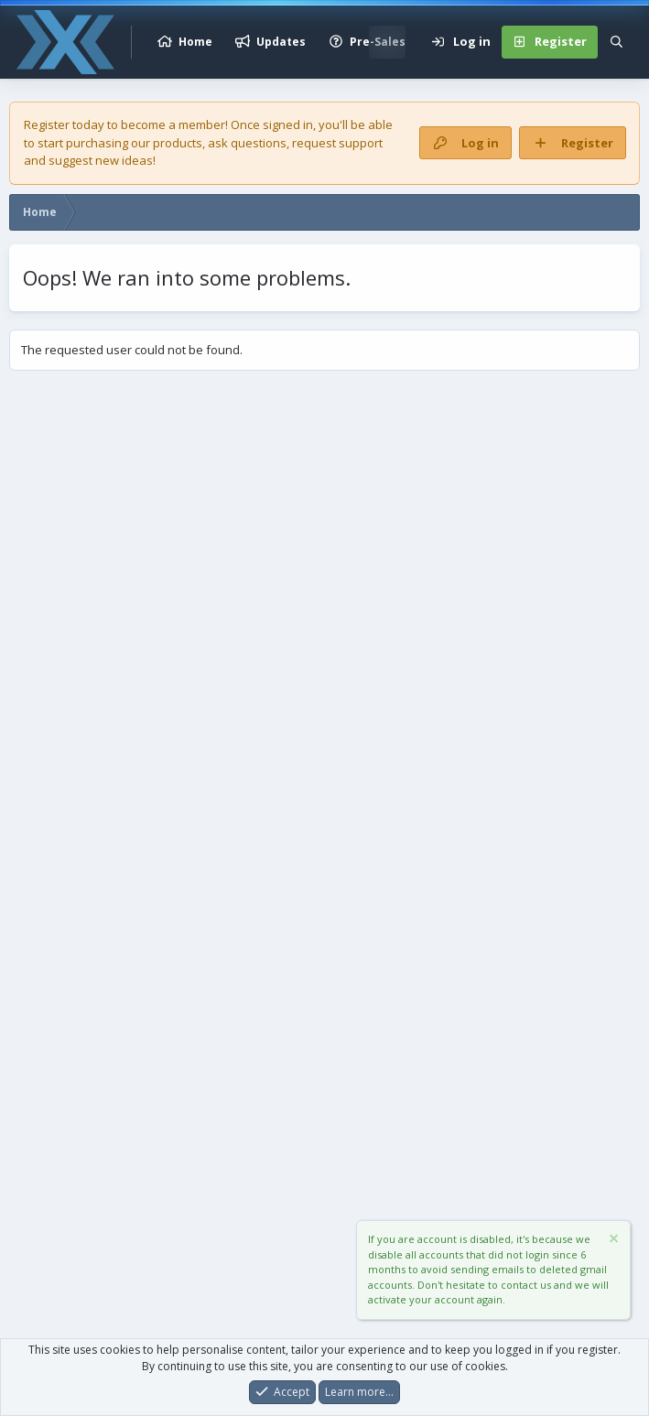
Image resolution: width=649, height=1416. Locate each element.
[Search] (616, 42)
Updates (281, 41)
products (177, 143)
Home (195, 41)
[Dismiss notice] (612, 1241)
